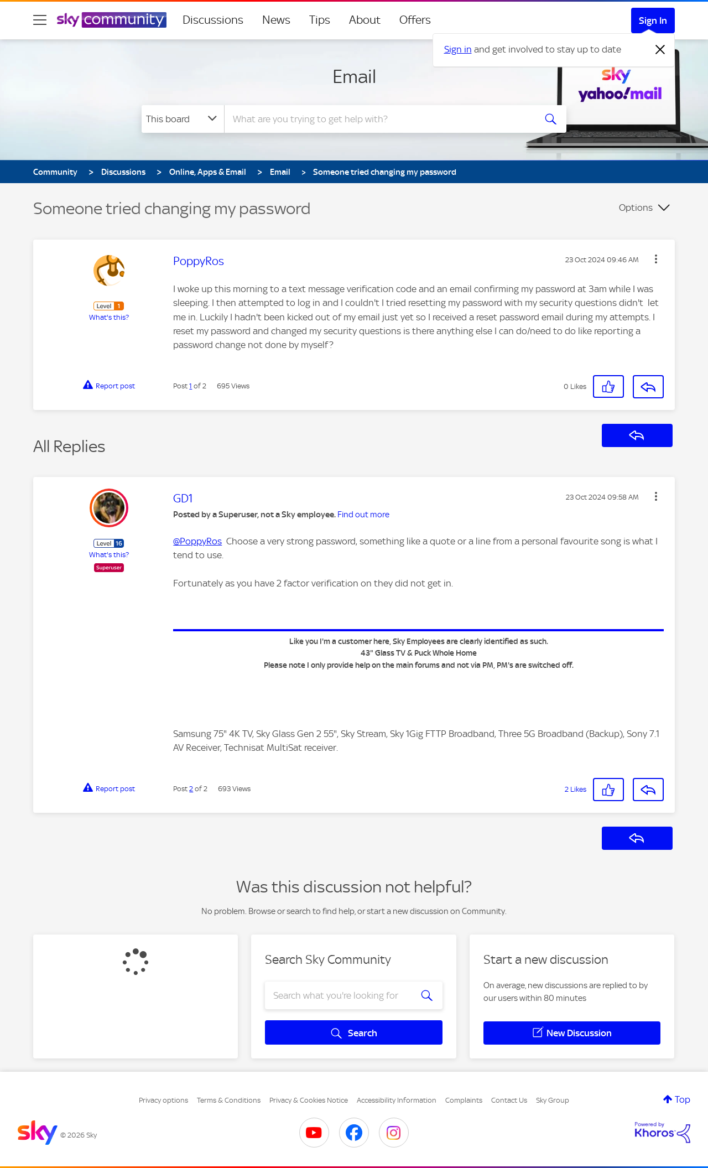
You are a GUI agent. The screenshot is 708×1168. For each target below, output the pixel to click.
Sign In (653, 20)
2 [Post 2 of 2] (191, 789)
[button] (656, 259)
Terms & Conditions (229, 1100)
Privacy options (163, 1100)
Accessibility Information (396, 1100)
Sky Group (552, 1100)
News (276, 20)
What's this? (109, 317)
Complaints (463, 1100)
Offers (415, 20)
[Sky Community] (111, 20)
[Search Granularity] (183, 119)
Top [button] (682, 1099)
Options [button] (636, 207)
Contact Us (509, 1100)
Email (354, 76)
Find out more (363, 515)
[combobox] (378, 119)
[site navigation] (39, 20)
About (365, 20)
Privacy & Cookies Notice (308, 1100)
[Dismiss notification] (660, 50)
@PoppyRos (197, 541)
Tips (319, 20)
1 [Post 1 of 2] (190, 386)
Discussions (213, 20)
